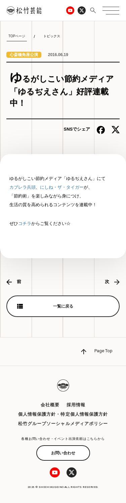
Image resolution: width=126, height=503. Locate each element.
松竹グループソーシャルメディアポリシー (63, 423)
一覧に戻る (63, 306)
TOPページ (16, 36)
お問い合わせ (63, 453)
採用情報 (76, 404)
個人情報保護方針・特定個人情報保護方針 (63, 414)
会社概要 (50, 404)
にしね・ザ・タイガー (62, 187)
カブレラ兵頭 (22, 187)
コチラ (24, 223)
